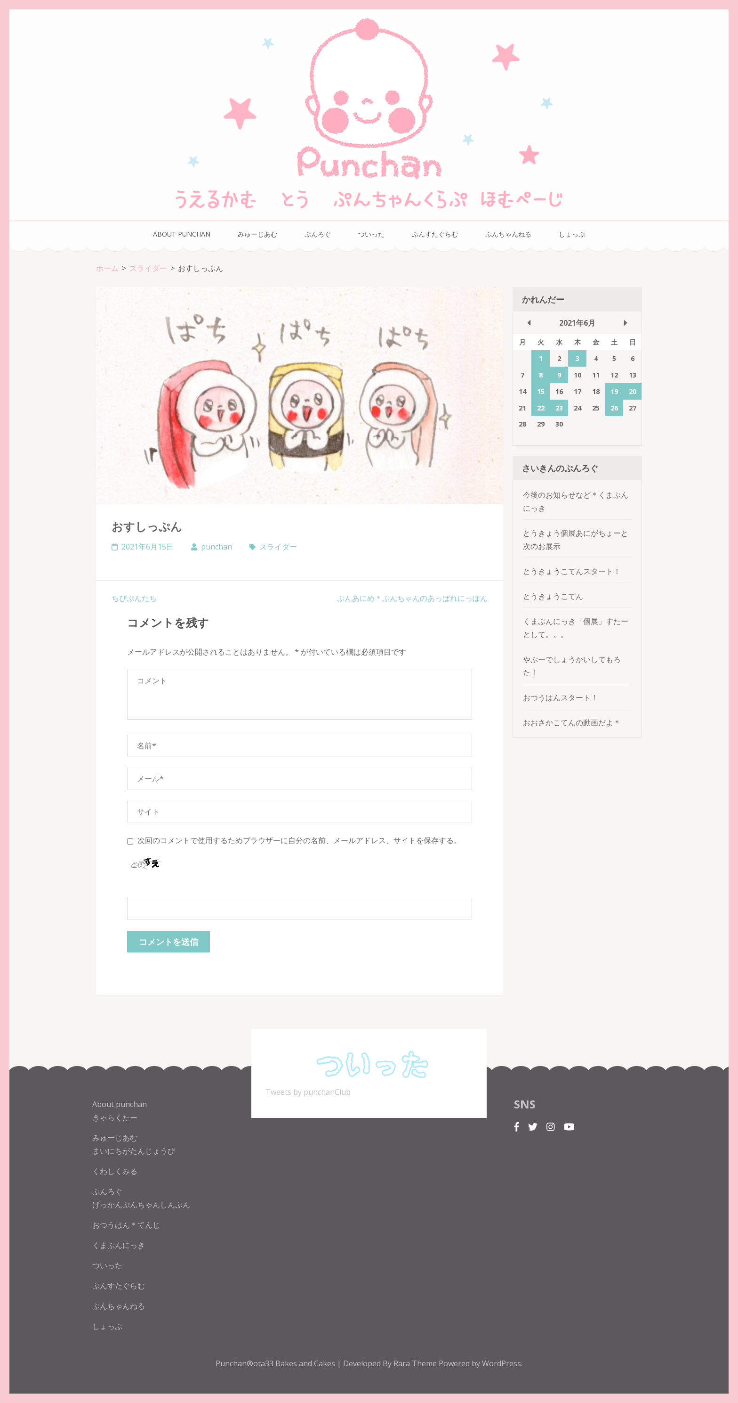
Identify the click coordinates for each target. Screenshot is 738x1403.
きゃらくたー (114, 1117)
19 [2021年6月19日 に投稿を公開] (614, 391)
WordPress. (502, 1363)
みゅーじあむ (257, 234)
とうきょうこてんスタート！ (572, 571)
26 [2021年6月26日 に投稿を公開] (614, 407)
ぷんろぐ (318, 234)
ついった (371, 234)
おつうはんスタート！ (560, 697)
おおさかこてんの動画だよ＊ (572, 722)
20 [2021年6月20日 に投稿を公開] (632, 391)
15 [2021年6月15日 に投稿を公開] (541, 391)
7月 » (625, 323)
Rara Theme (416, 1363)
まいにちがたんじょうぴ (133, 1151)
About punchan (181, 234)
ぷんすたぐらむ (435, 234)
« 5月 (529, 323)
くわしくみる (114, 1171)
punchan (216, 547)
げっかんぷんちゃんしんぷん (141, 1204)
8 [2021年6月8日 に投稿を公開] (541, 374)
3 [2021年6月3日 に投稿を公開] (577, 358)
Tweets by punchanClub (308, 1092)
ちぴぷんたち (134, 598)
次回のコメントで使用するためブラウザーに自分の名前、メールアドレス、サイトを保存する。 (299, 840)
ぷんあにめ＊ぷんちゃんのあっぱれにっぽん (412, 598)
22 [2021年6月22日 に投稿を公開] (541, 407)
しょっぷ (572, 234)
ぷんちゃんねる (508, 234)
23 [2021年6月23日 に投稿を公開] (559, 407)
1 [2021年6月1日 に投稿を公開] (541, 358)
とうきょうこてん (553, 596)
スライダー (278, 547)
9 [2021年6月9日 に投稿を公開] (559, 374)
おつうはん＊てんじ (126, 1225)
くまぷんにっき (118, 1245)
